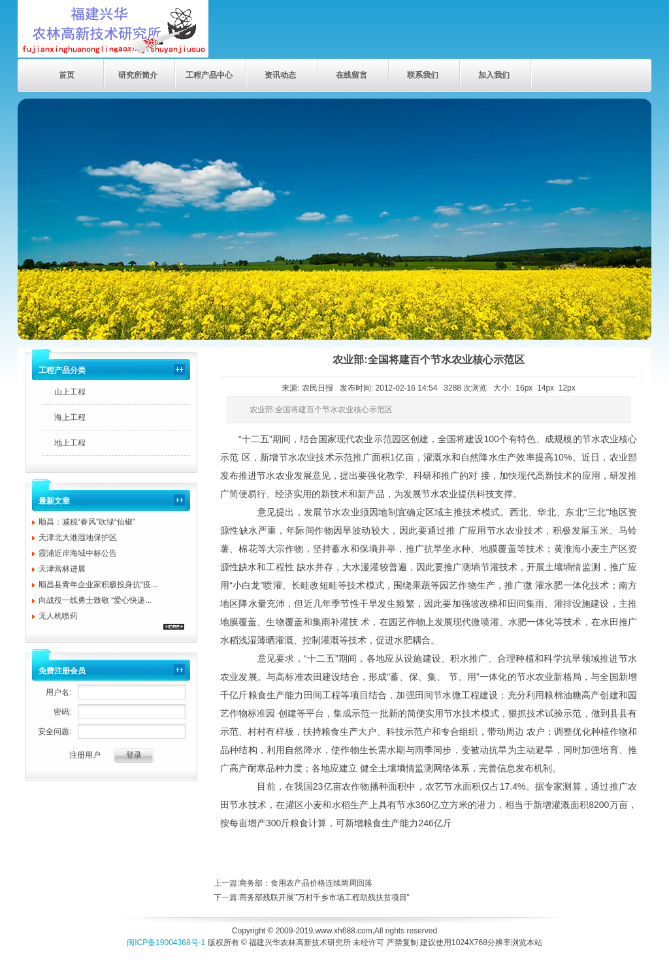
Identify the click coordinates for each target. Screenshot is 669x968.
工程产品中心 (209, 75)
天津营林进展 (62, 568)
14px (545, 388)
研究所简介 (137, 75)
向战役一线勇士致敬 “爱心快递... (95, 600)
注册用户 (85, 755)
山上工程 (70, 391)
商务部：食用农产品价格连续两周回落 (305, 883)
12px (567, 388)
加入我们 (494, 75)
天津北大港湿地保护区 (78, 537)
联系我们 (422, 75)
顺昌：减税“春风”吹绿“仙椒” (87, 521)
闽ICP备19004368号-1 (166, 942)
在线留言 (351, 75)
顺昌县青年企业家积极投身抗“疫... (98, 584)
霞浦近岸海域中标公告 (78, 553)
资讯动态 (280, 75)
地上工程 (70, 442)
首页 (66, 75)
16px (523, 388)
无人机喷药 (58, 616)
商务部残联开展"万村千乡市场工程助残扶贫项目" (324, 897)
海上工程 (70, 417)
